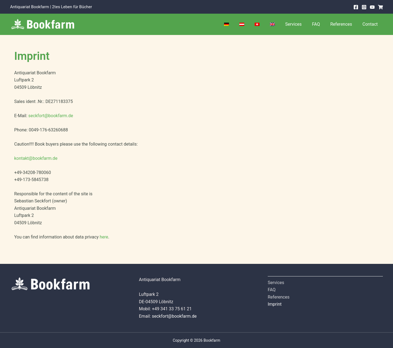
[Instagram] (364, 7)
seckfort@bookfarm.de (50, 115)
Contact (371, 24)
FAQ (320, 24)
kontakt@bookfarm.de (36, 158)
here (104, 237)
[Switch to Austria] (252, 24)
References (344, 24)
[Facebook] (355, 7)
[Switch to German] (239, 24)
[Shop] (380, 7)
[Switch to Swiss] (266, 24)
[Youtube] (372, 7)
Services (299, 24)
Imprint (275, 304)
